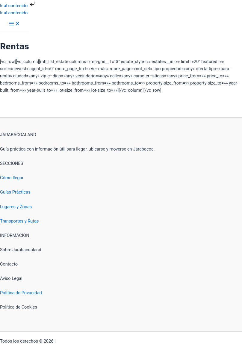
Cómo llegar (11, 177)
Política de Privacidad (21, 292)
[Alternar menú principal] (14, 24)
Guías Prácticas (15, 192)
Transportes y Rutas (19, 221)
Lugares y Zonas (16, 206)
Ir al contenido (18, 5)
